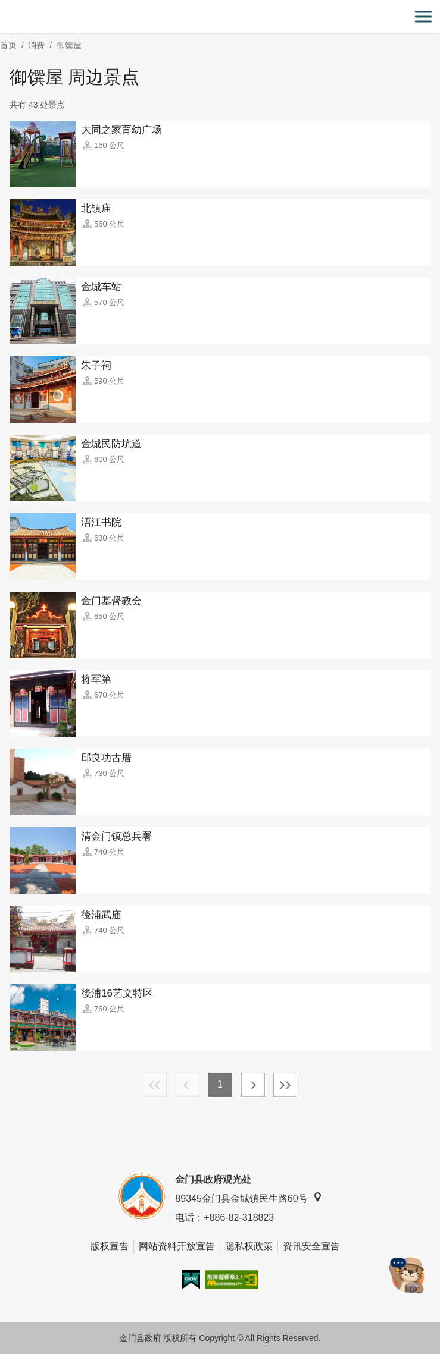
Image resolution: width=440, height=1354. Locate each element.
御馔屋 (69, 45)
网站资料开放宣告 (177, 1246)
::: (4, 7)
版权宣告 (110, 1246)
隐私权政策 (249, 1246)
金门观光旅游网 (220, 17)
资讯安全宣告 (311, 1246)
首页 (8, 45)
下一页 (253, 1085)
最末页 (285, 1085)
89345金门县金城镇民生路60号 (248, 1198)
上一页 (187, 1085)
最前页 (155, 1085)
